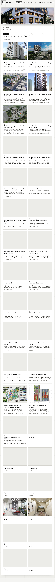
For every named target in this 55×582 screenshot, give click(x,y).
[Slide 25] (49, 23)
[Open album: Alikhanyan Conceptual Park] (40, 368)
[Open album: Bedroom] (40, 431)
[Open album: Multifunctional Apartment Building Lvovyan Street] (15, 151)
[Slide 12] (25, 23)
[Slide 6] (14, 23)
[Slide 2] (7, 23)
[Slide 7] (16, 23)
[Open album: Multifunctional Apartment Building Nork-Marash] (40, 151)
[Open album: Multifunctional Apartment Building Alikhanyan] (15, 57)
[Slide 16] (32, 23)
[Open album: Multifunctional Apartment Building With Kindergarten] (15, 120)
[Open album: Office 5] (40, 561)
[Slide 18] (36, 23)
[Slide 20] (40, 23)
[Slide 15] (30, 23)
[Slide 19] (38, 23)
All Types (6, 33)
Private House (47, 33)
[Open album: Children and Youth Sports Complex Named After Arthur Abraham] (15, 183)
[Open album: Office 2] (15, 536)
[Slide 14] (29, 23)
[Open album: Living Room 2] (40, 459)
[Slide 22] (43, 23)
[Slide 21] (41, 23)
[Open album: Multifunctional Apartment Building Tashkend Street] (40, 120)
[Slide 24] (47, 23)
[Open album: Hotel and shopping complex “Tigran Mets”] (15, 214)
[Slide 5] (12, 23)
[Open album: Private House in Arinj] (15, 306)
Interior (27, 36)
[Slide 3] (8, 23)
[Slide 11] (23, 23)
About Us (33, 2)
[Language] (51, 2)
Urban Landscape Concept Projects (13, 36)
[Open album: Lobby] (15, 510)
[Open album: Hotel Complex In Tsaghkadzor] (40, 214)
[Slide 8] (18, 23)
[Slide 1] (4, 23)
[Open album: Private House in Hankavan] (40, 306)
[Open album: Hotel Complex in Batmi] (40, 276)
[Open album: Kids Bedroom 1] (15, 459)
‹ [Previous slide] (3, 16)
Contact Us (42, 2)
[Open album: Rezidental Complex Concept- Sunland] (15, 431)
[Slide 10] (21, 23)
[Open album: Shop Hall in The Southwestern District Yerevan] (40, 246)
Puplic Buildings (37, 33)
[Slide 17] (34, 23)
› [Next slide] (51, 16)
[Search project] (13, 39)
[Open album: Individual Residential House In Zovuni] (15, 337)
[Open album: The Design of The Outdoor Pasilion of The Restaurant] (15, 246)
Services (26, 2)
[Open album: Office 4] (15, 561)
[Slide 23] (45, 23)
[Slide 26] (51, 23)
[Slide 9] (19, 23)
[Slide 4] (10, 23)
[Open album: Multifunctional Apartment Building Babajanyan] (40, 88)
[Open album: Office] (40, 510)
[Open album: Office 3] (40, 536)
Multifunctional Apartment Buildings (21, 33)
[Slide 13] (27, 23)
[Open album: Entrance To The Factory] (40, 183)
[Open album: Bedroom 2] (15, 485)
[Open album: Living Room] (40, 485)
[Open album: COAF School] (15, 276)
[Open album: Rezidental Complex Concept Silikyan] (40, 400)
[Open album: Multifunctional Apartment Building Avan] (40, 57)
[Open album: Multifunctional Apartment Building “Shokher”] (15, 88)
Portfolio (19, 2)
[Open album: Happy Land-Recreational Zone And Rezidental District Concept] (15, 400)
